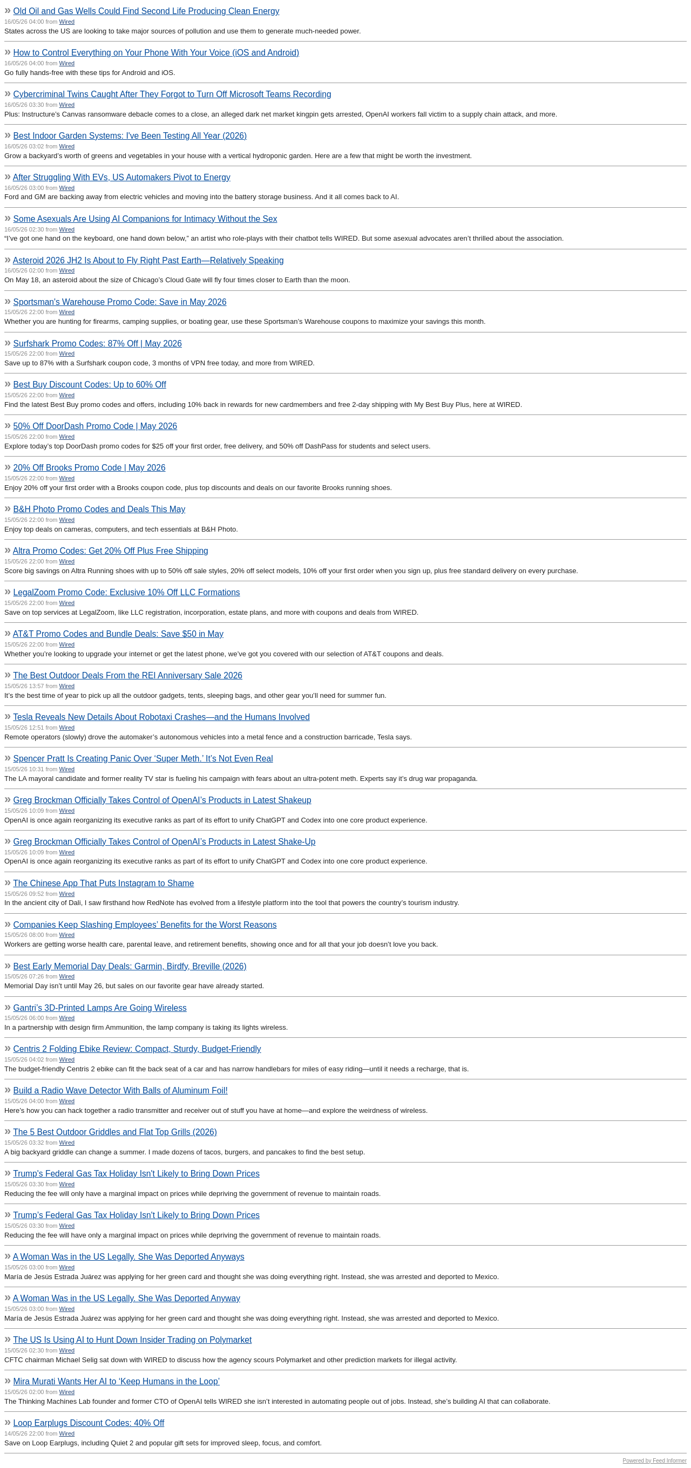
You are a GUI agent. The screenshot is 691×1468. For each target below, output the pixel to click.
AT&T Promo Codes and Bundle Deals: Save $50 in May (118, 633)
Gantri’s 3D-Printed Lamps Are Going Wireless (100, 1007)
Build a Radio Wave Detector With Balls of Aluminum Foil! (120, 1090)
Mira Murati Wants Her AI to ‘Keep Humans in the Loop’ (116, 1381)
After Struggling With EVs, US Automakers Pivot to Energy (122, 177)
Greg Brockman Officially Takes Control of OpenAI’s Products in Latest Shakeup (162, 800)
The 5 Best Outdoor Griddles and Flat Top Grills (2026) (115, 1132)
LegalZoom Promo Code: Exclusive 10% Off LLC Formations (126, 592)
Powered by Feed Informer (655, 1461)
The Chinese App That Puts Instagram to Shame (103, 883)
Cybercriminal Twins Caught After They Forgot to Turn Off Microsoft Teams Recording (172, 94)
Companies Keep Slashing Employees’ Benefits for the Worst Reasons (145, 924)
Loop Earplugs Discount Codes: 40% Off (89, 1423)
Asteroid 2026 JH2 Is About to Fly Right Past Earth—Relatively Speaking (148, 260)
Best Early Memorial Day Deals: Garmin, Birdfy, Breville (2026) (130, 966)
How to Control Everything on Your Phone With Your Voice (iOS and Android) (156, 52)
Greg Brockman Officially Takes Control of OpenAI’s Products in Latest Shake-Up (164, 841)
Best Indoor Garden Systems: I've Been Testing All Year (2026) (130, 135)
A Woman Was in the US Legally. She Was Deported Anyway (126, 1298)
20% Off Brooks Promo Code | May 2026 (89, 467)
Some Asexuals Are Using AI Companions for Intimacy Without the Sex (145, 218)
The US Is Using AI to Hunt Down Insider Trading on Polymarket (132, 1339)
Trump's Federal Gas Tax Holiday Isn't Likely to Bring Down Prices (136, 1173)
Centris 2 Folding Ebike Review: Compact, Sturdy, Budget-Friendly (137, 1049)
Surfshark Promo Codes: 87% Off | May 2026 (97, 343)
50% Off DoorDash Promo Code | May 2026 (95, 426)
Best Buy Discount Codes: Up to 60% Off (89, 384)
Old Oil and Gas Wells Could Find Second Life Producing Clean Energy (146, 11)
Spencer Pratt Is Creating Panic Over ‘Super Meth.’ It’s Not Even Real (143, 758)
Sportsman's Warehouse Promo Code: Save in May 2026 (120, 302)
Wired (67, 21)
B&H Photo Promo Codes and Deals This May (99, 509)
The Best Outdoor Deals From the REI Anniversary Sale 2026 (127, 675)
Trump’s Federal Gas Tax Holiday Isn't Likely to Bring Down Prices (136, 1215)
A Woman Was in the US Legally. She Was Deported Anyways (129, 1256)
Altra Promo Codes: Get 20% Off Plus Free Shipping (110, 550)
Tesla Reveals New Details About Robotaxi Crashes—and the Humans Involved (161, 717)
